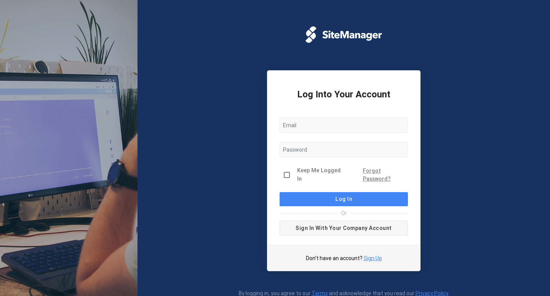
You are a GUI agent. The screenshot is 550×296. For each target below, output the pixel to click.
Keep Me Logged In (319, 174)
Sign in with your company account (344, 228)
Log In (343, 199)
